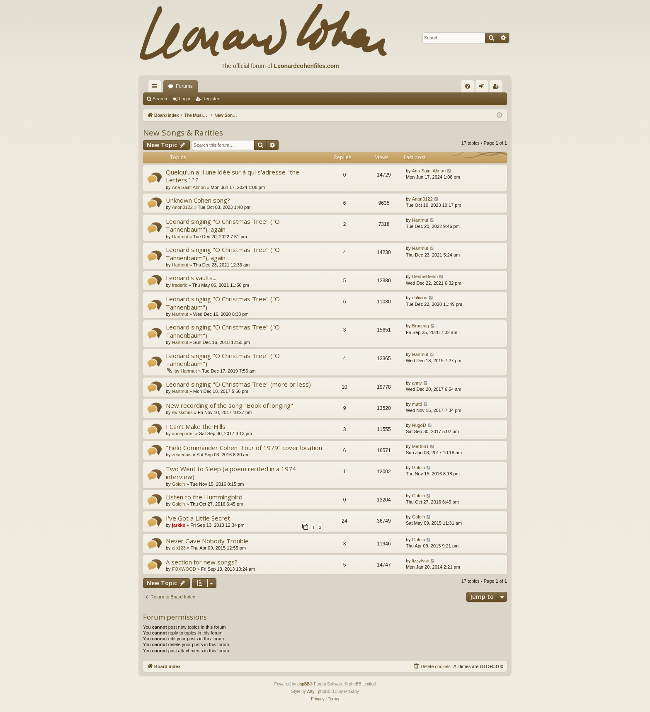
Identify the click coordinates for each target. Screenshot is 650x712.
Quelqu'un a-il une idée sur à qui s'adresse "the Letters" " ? (232, 176)
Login (184, 98)
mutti (417, 404)
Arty (311, 691)
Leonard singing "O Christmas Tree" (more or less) (238, 384)
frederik (179, 285)
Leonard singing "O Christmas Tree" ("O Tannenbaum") (223, 303)
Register (210, 98)
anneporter (183, 433)
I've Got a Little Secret (198, 518)
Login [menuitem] (483, 87)
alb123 (179, 547)
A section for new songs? (202, 562)
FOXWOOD (184, 569)
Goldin (178, 484)
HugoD (419, 425)
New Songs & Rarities (183, 132)
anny (417, 382)
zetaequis (182, 454)
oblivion (419, 297)
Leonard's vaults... (191, 278)
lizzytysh (420, 560)
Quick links (156, 87)
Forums (184, 86)
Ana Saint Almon (189, 187)
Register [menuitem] (497, 87)
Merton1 (420, 446)
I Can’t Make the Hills (196, 426)
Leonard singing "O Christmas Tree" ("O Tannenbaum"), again (223, 225)
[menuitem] (467, 86)
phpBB (303, 684)
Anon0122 (182, 207)
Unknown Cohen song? (198, 200)
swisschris (182, 412)
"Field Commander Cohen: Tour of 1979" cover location (244, 447)
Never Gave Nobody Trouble (207, 541)
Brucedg (420, 325)
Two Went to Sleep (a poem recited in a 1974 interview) (231, 473)
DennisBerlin (425, 276)
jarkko (178, 525)
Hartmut (180, 236)
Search (160, 98)
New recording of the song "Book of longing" (229, 405)
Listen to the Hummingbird (204, 497)
